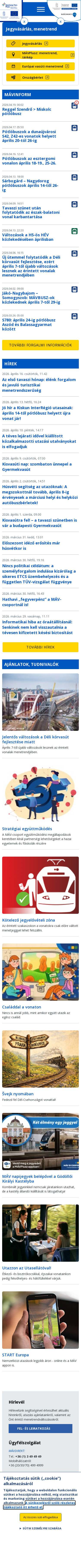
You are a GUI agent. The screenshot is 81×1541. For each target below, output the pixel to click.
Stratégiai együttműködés (27, 828)
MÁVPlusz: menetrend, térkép (39, 55)
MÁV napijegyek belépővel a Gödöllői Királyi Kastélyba (37, 1179)
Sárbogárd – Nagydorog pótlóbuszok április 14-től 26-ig (30, 185)
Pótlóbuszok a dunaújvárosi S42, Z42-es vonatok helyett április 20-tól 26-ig (29, 136)
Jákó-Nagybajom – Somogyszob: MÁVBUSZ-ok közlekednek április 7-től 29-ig (31, 297)
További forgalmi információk (40, 345)
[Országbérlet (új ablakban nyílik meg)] (48, 77)
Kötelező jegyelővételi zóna (28, 920)
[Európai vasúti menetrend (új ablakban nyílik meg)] (48, 66)
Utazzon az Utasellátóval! (26, 1268)
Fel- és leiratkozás (33, 1428)
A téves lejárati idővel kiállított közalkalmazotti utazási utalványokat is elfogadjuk (39, 441)
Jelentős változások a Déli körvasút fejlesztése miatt (35, 739)
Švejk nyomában (17, 1093)
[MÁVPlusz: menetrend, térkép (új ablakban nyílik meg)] (48, 55)
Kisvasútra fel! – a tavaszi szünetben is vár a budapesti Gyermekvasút (39, 523)
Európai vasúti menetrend (42, 66)
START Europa (15, 1354)
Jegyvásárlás (32, 43)
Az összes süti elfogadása (40, 1519)
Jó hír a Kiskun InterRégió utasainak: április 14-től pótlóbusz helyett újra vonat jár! (37, 413)
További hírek (40, 647)
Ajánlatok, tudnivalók (31, 664)
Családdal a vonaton (21, 1006)
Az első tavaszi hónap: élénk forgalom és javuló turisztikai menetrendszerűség (39, 385)
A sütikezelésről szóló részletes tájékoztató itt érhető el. (39, 1507)
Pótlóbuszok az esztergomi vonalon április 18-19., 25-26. (29, 161)
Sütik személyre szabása (42, 1531)
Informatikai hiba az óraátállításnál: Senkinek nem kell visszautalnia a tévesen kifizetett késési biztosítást (37, 627)
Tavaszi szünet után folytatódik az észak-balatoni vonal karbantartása (31, 212)
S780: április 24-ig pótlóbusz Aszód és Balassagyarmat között (29, 324)
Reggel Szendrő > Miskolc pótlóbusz (26, 111)
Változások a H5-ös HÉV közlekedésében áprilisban (27, 237)
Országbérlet (32, 77)
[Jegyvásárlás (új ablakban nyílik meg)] (48, 43)
